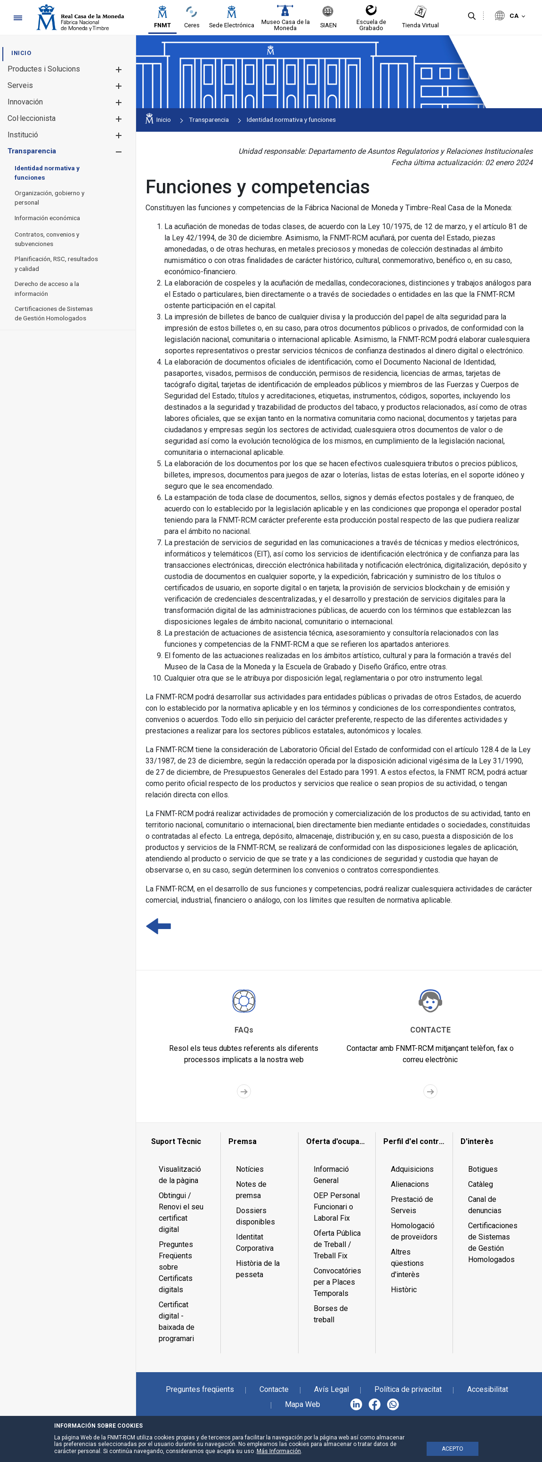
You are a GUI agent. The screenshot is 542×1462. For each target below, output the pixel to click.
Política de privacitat (408, 1389)
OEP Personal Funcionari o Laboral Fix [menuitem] (337, 1207)
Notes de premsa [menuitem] (251, 1190)
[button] (118, 69)
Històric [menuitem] (404, 1289)
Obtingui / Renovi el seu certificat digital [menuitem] (181, 1212)
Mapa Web (302, 1404)
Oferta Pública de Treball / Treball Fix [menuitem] (337, 1244)
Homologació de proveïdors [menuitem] (414, 1231)
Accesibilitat (487, 1389)
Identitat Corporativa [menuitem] (255, 1242)
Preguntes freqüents (200, 1389)
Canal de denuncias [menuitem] (485, 1205)
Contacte (274, 1389)
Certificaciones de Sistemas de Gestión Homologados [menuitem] (493, 1242)
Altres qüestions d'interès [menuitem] (407, 1263)
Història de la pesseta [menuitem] (258, 1269)
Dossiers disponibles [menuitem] (255, 1216)
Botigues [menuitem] (483, 1169)
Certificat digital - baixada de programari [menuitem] (176, 1321)
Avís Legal (331, 1389)
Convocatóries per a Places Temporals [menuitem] (337, 1282)
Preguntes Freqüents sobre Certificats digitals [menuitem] (176, 1267)
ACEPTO (452, 1449)
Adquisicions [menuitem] (412, 1169)
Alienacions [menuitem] (410, 1184)
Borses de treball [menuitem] (331, 1314)
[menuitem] (21, 53)
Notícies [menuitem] (250, 1169)
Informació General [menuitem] (331, 1175)
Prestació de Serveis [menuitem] (412, 1205)
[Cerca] (472, 16)
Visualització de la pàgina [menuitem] (180, 1175)
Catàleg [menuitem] (480, 1184)
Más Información (279, 1451)
